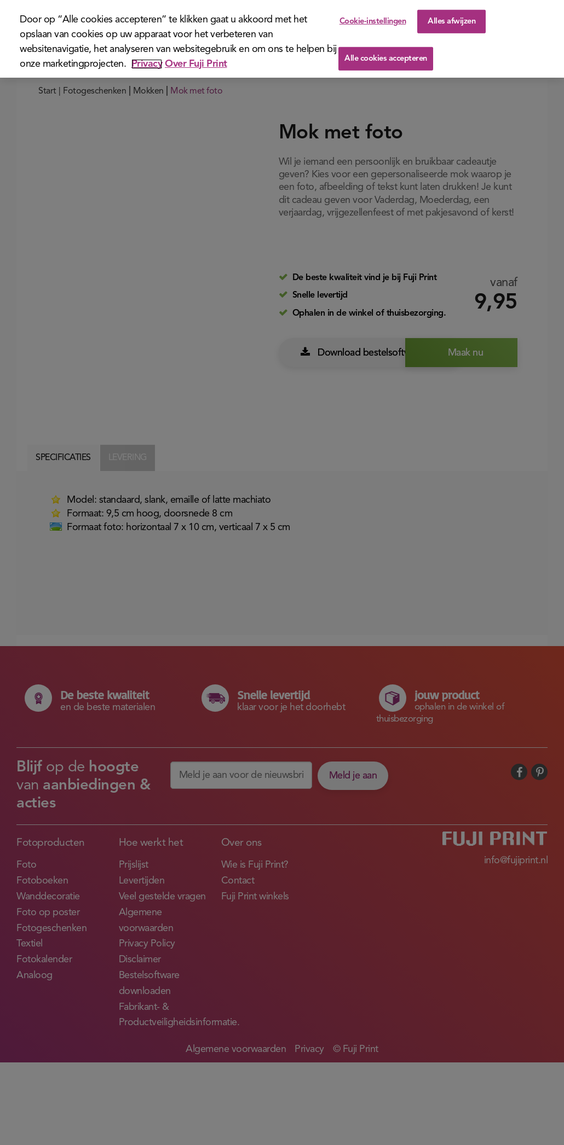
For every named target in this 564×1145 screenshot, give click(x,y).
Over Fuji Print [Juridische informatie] (196, 64)
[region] (282, 39)
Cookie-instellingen (372, 21)
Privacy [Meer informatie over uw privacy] (147, 64)
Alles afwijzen (451, 21)
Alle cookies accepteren (385, 59)
